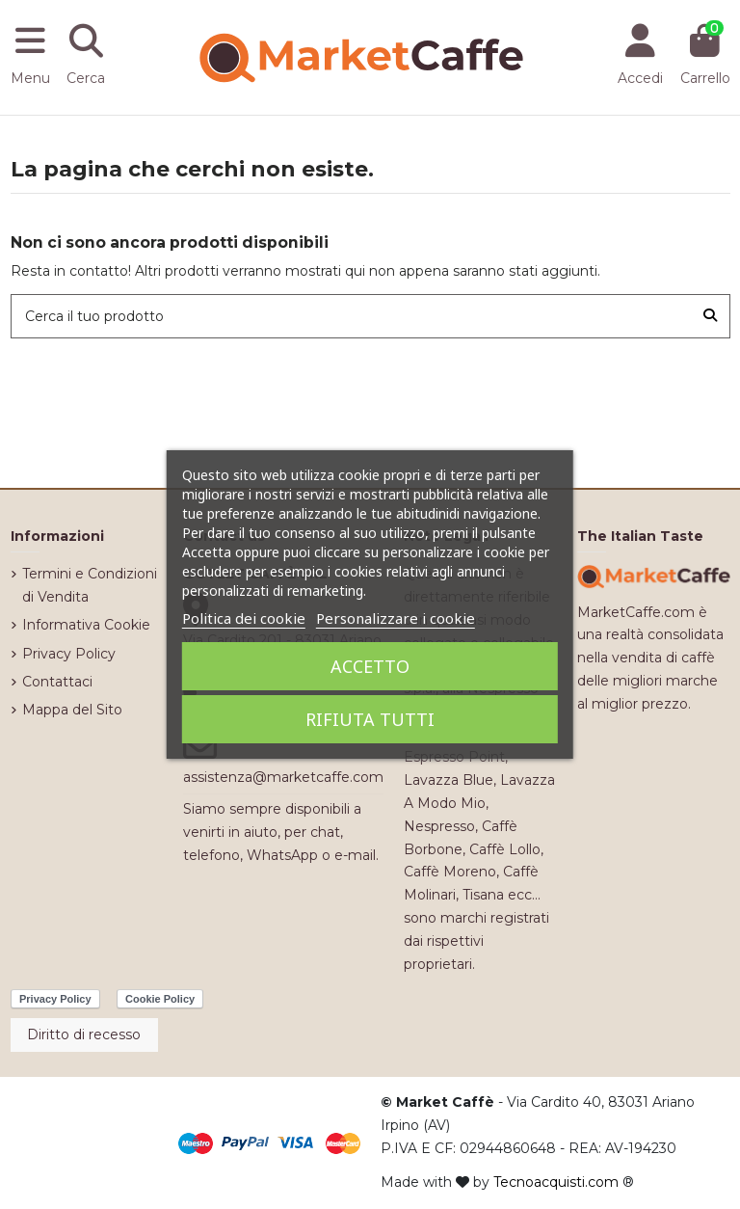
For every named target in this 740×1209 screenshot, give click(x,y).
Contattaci (57, 681)
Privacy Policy (69, 653)
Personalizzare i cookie (395, 618)
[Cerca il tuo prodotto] (710, 315)
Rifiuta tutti (370, 719)
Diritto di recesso (84, 1034)
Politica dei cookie (243, 618)
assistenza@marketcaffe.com (283, 777)
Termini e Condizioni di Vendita (89, 585)
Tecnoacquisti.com (556, 1182)
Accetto (370, 666)
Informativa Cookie (86, 624)
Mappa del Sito (72, 709)
